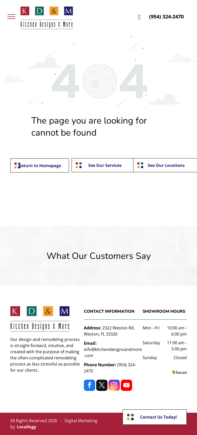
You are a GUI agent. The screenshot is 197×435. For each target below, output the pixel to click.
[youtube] (126, 386)
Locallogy (26, 427)
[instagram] (114, 386)
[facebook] (89, 386)
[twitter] (101, 386)
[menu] (11, 16)
